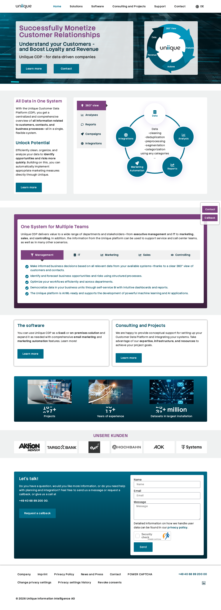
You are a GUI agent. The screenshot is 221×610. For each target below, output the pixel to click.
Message (140, 502)
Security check (146, 536)
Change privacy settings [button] (34, 582)
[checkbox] (138, 536)
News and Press (92, 574)
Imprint (42, 574)
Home (57, 6)
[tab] (91, 105)
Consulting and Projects (129, 6)
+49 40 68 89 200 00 (33, 500)
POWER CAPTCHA (154, 539)
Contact (179, 6)
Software (97, 6)
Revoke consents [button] (110, 582)
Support (160, 6)
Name (138, 479)
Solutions (76, 6)
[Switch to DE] (202, 6)
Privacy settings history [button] (74, 582)
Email (137, 491)
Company (24, 574)
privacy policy (177, 527)
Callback (210, 217)
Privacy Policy (64, 574)
